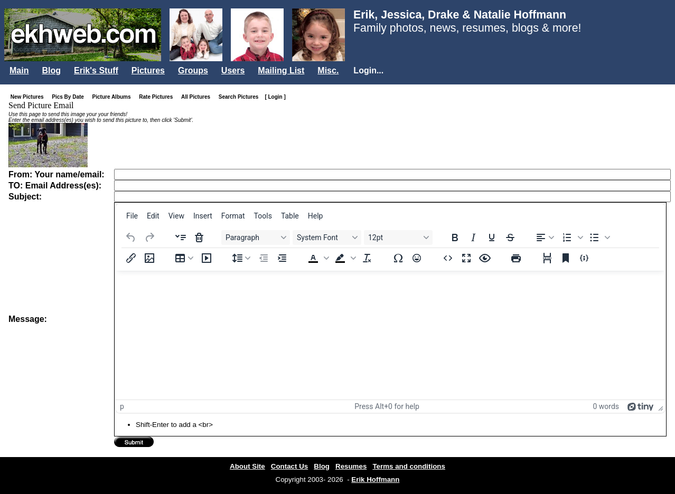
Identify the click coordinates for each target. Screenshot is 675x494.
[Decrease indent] (264, 258)
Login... (368, 70)
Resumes (351, 466)
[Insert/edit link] (131, 258)
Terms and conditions (408, 466)
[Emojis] (417, 258)
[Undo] (131, 237)
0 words (606, 406)
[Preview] (485, 258)
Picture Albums (113, 97)
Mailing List (281, 70)
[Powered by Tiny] (640, 406)
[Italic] (473, 237)
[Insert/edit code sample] (584, 258)
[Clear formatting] (367, 258)
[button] (571, 237)
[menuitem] (132, 215)
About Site (247, 466)
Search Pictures (241, 97)
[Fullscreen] (466, 258)
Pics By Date (70, 97)
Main (19, 70)
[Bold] (455, 237)
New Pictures (29, 97)
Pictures (148, 70)
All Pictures (197, 97)
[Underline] (492, 237)
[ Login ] (275, 97)
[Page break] (547, 258)
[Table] (184, 258)
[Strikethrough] (510, 237)
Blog (51, 70)
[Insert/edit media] (206, 258)
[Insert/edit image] (149, 258)
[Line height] (241, 258)
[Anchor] (566, 258)
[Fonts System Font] (327, 237)
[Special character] (398, 258)
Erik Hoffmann (375, 479)
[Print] (516, 258)
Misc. (328, 70)
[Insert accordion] (181, 237)
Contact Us (289, 466)
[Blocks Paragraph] (255, 237)
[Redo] (149, 237)
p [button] (122, 406)
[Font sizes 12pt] (398, 237)
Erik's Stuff (96, 70)
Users (233, 70)
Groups (193, 70)
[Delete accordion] (199, 237)
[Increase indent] (282, 258)
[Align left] (545, 237)
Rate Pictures (158, 97)
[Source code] (448, 258)
